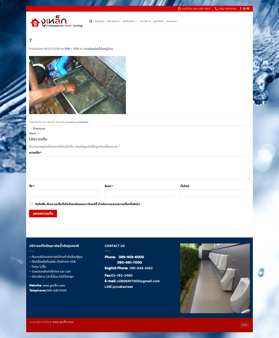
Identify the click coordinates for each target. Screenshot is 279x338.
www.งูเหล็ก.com (54, 285)
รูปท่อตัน (158, 21)
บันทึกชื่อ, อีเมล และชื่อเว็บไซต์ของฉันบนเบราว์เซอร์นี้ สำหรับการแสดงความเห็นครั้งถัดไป (87, 204)
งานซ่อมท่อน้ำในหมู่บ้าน (98, 48)
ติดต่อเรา (171, 21)
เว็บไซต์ (184, 186)
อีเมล (109, 186)
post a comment (79, 122)
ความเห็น (35, 153)
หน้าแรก (99, 21)
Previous (37, 128)
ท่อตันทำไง (129, 21)
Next (34, 133)
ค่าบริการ (145, 21)
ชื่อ (31, 186)
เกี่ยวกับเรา (113, 21)
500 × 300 (72, 48)
